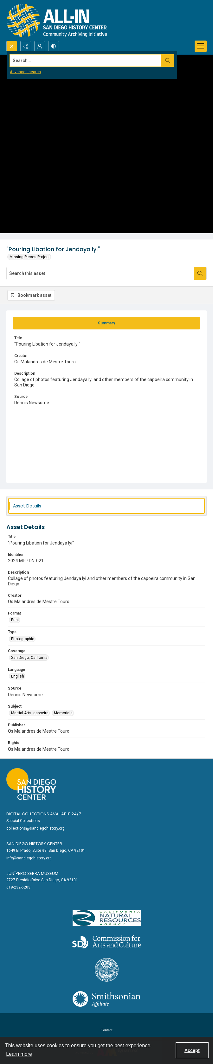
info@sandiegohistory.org (29, 858)
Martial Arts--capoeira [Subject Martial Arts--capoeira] (29, 713)
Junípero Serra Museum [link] (32, 873)
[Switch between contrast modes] (53, 46)
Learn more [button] (19, 1054)
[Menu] (201, 46)
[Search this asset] (100, 273)
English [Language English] (17, 676)
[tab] (106, 323)
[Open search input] (12, 46)
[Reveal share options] (26, 46)
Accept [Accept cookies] (192, 1050)
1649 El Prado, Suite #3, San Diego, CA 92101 (45, 850)
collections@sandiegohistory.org (35, 828)
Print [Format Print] (15, 620)
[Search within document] (200, 273)
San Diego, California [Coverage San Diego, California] (29, 657)
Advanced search (25, 72)
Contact (106, 1030)
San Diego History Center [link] (34, 844)
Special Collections (23, 821)
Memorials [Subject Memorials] (63, 713)
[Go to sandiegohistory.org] (31, 784)
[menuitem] (106, 1030)
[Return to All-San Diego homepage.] (56, 20)
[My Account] (40, 46)
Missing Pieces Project (30, 257)
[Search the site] (85, 60)
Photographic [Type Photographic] (22, 639)
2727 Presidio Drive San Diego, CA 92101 (42, 880)
